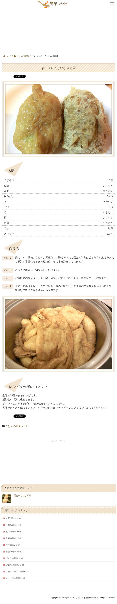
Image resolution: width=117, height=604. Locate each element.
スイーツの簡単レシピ (16, 578)
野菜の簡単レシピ (14, 538)
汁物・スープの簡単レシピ (18, 571)
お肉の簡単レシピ (14, 525)
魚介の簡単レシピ (14, 531)
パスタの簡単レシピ (15, 558)
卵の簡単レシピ (13, 545)
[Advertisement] (58, 24)
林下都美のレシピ (14, 518)
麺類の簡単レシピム (15, 551)
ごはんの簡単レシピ (17, 426)
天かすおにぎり (16, 498)
